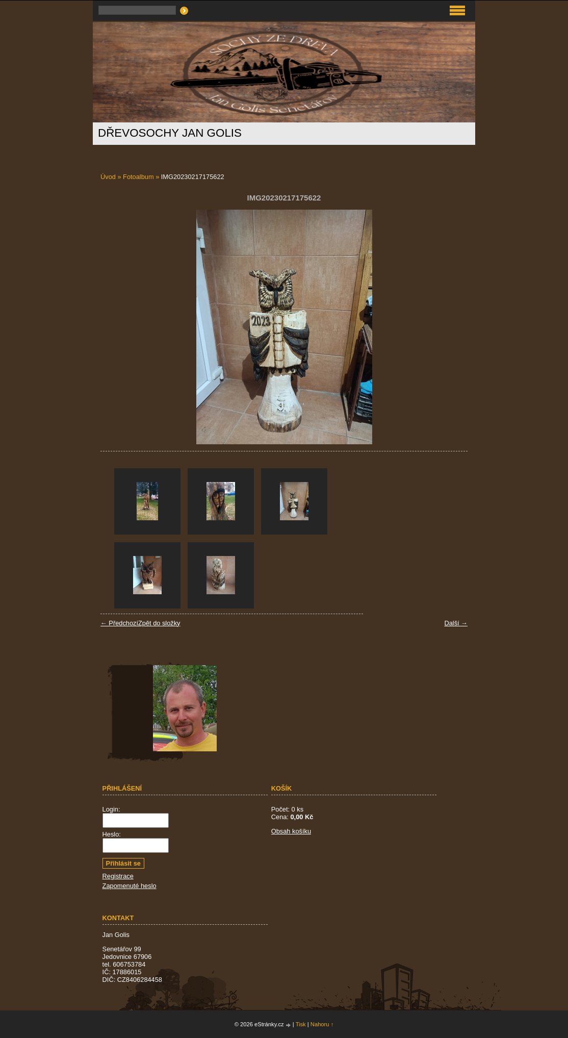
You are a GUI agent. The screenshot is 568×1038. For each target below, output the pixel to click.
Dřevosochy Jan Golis (170, 132)
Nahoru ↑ (322, 1024)
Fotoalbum (138, 177)
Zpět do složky (159, 623)
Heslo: (111, 834)
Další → (456, 623)
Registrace (118, 876)
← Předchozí (119, 623)
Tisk (301, 1024)
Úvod (108, 177)
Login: (111, 809)
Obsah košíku (291, 831)
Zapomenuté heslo (129, 886)
